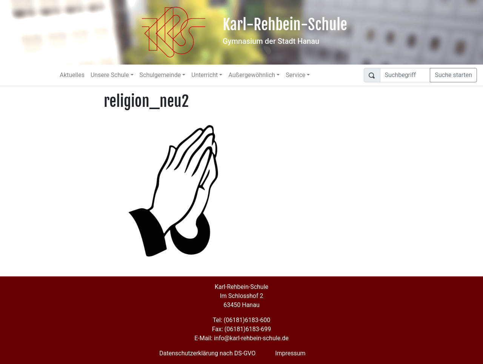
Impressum (290, 353)
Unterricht (204, 75)
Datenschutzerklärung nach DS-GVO (207, 353)
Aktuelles (72, 75)
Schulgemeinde (160, 75)
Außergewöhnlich (251, 75)
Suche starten (453, 75)
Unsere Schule (110, 75)
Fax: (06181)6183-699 (241, 329)
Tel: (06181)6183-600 (241, 320)
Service (295, 75)
